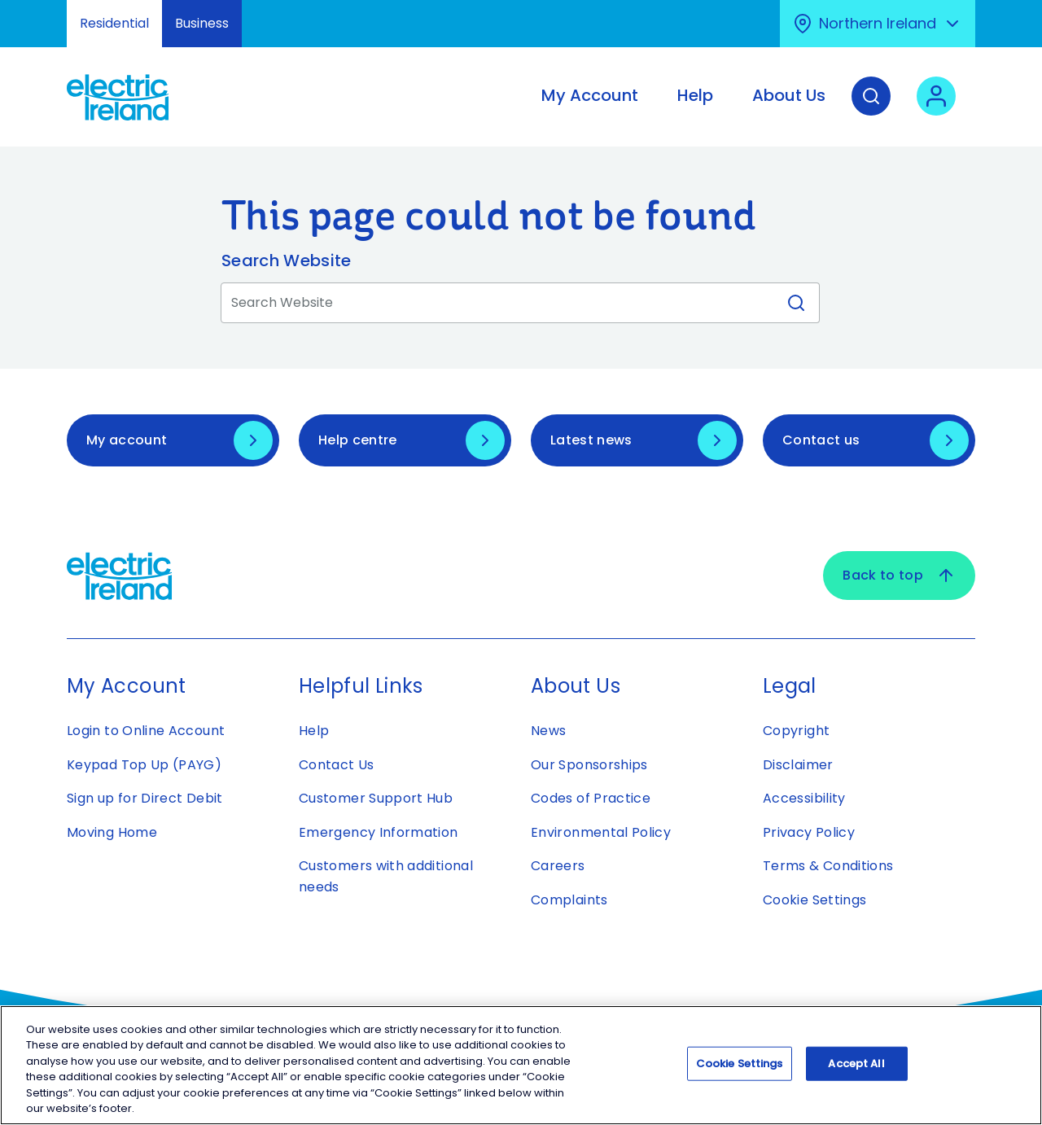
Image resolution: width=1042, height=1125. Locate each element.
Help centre (357, 440)
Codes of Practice (590, 798)
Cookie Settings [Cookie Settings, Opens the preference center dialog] (739, 1068)
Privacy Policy (809, 832)
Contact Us (336, 764)
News (548, 730)
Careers (560, 865)
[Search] (871, 108)
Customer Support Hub (376, 798)
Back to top (899, 575)
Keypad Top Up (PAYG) (144, 764)
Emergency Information (378, 832)
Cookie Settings (814, 900)
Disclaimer (798, 764)
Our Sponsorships (589, 764)
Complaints (569, 900)
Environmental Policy (601, 832)
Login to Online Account (146, 730)
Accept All (856, 1068)
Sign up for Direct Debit (145, 798)
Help (314, 730)
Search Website (286, 260)
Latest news (591, 440)
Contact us (821, 440)
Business (202, 23)
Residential (114, 23)
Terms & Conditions (828, 865)
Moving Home (112, 832)
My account (126, 440)
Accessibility (804, 798)
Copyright (796, 730)
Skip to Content (26, 10)
